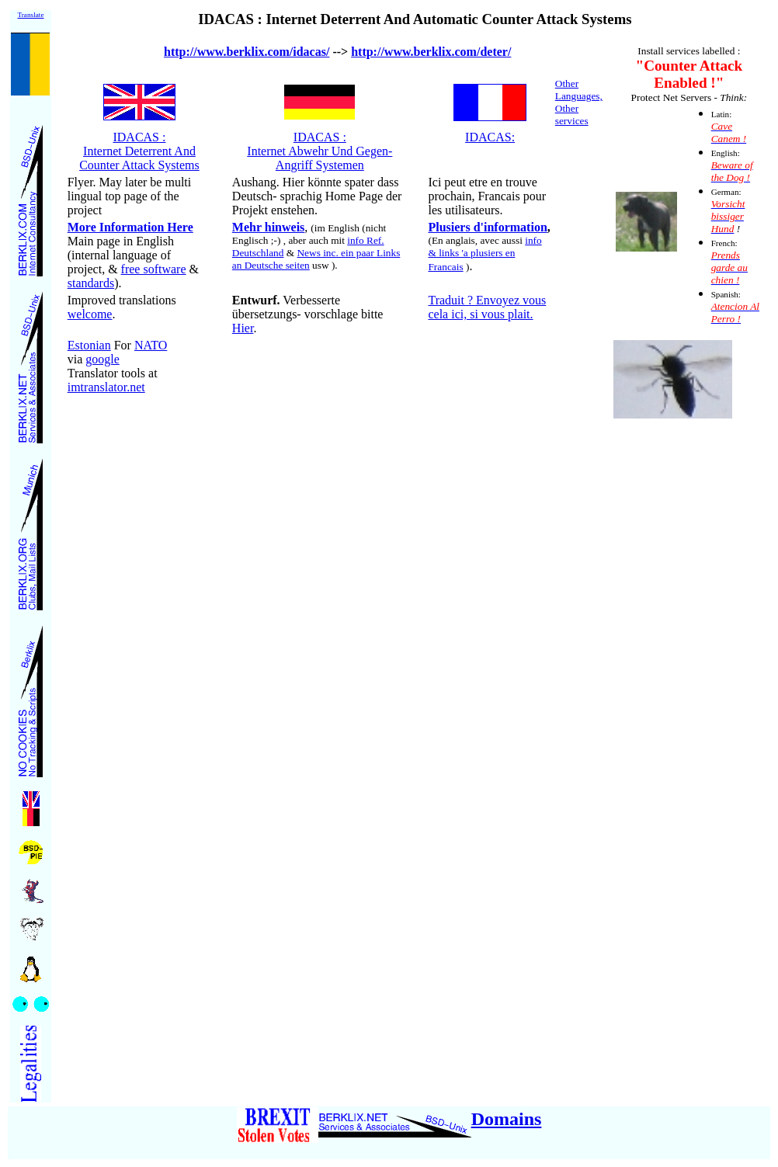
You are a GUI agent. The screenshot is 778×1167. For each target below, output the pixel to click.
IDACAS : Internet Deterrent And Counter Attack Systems (139, 151)
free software (153, 269)
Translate (30, 15)
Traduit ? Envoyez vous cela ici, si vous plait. (487, 307)
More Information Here (130, 227)
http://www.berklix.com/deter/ (431, 51)
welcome (90, 314)
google (102, 359)
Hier (243, 328)
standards (91, 283)
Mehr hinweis (268, 227)
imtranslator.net (106, 387)
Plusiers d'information (487, 227)
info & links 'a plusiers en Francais (484, 253)
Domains (506, 1119)
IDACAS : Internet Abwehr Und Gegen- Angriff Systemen (319, 151)
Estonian (89, 345)
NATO (150, 345)
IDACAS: (490, 137)
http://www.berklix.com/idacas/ (246, 51)
